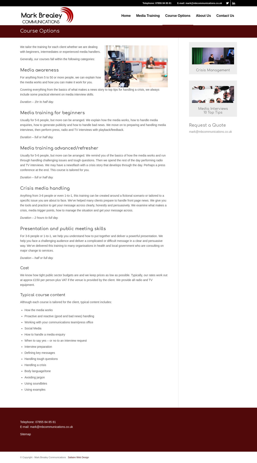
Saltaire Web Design (78, 457)
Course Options (40, 31)
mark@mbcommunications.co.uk (204, 3)
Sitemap (25, 434)
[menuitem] (126, 16)
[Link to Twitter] (227, 3)
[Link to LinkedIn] (234, 3)
